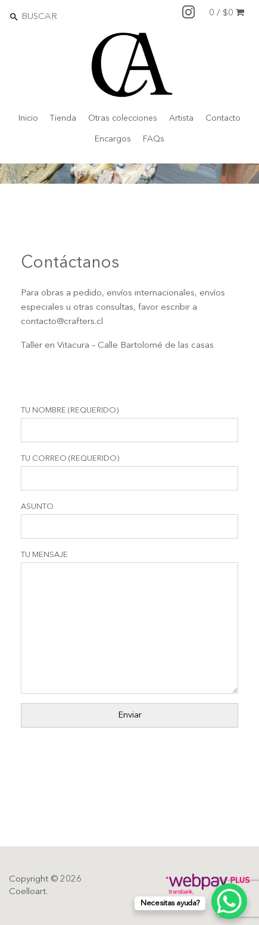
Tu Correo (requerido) (129, 472)
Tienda (63, 118)
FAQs (153, 139)
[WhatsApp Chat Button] (229, 901)
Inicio (28, 118)
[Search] (72, 16)
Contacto (223, 118)
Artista (181, 118)
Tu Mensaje (129, 622)
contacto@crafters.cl (62, 321)
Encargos (113, 139)
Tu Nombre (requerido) (129, 424)
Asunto (129, 521)
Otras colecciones (122, 118)
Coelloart (27, 892)
